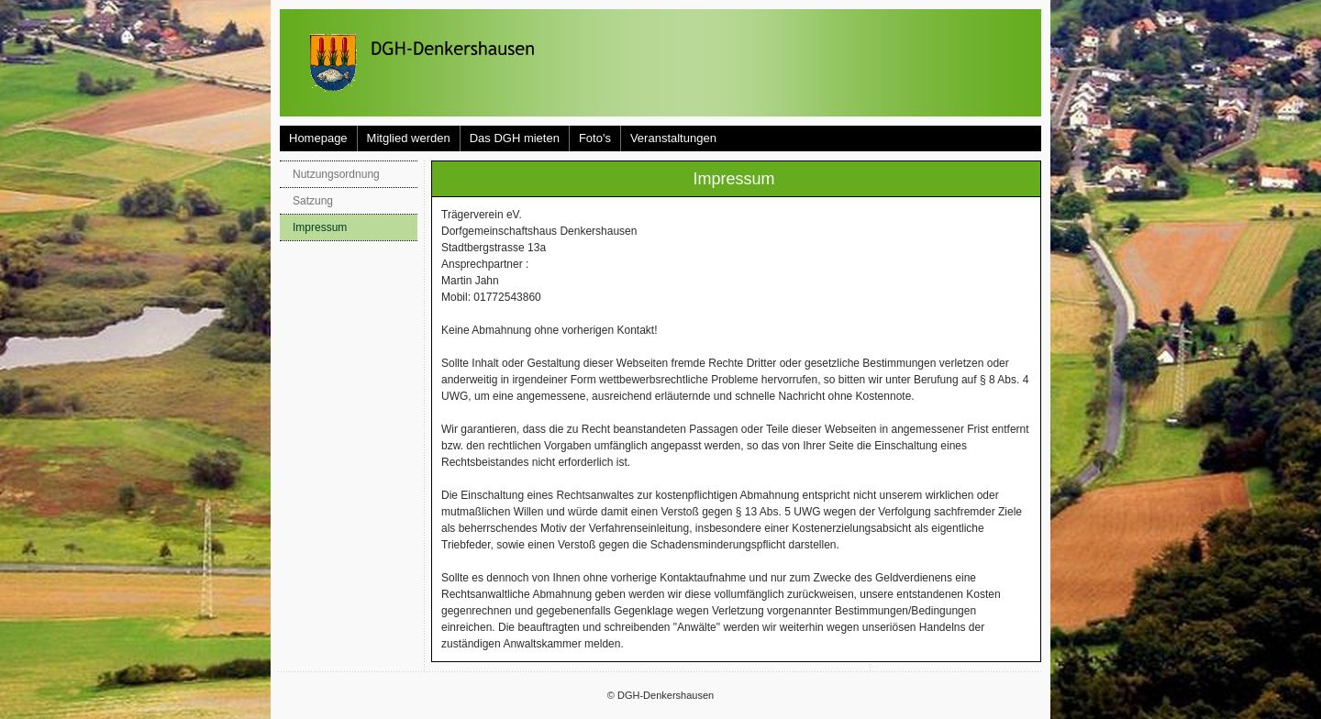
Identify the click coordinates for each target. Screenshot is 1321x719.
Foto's (595, 138)
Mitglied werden (408, 138)
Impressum (320, 227)
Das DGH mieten (515, 138)
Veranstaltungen (673, 138)
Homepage (318, 138)
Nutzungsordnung (336, 174)
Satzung (313, 200)
